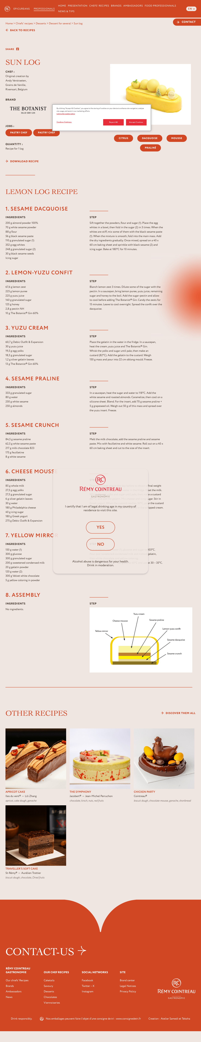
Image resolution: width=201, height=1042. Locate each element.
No (100, 544)
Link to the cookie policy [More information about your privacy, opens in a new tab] (66, 114)
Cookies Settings (64, 122)
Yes (101, 527)
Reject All (113, 122)
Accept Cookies (136, 122)
